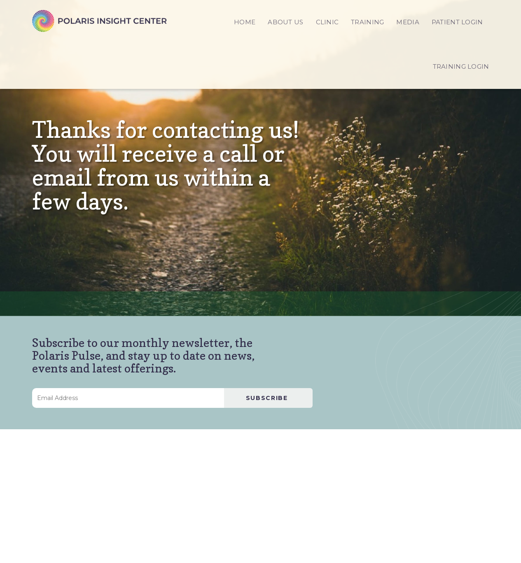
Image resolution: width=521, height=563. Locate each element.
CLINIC (327, 22)
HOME (244, 22)
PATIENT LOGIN (457, 22)
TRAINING (367, 22)
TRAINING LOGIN (461, 66)
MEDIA (407, 22)
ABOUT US (285, 22)
